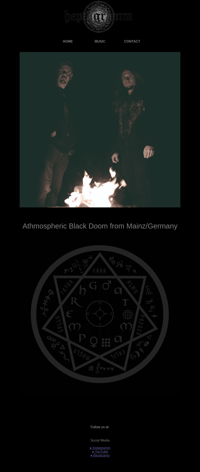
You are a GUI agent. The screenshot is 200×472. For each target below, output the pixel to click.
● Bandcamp (100, 455)
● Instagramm (100, 448)
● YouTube (100, 451)
